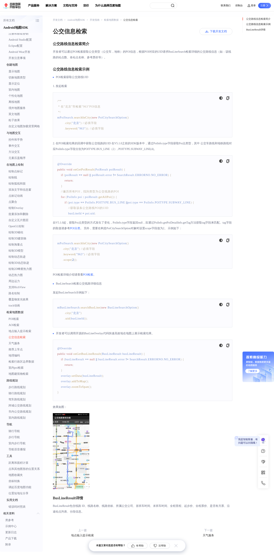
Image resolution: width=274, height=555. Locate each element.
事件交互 (14, 145)
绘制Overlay (16, 208)
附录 (8, 544)
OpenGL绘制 (16, 226)
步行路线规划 (17, 387)
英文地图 (14, 114)
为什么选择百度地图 (108, 5)
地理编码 (14, 355)
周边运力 (14, 281)
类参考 (9, 520)
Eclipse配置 (16, 45)
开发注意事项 (17, 58)
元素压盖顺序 (17, 158)
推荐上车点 (16, 349)
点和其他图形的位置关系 (24, 468)
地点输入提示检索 (20, 331)
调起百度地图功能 (20, 487)
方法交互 (14, 151)
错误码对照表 (17, 506)
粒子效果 (14, 120)
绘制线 (13, 177)
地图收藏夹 (16, 475)
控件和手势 (16, 139)
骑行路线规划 (17, 393)
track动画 (14, 305)
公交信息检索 (17, 337)
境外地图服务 (17, 108)
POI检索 (14, 318)
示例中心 (11, 526)
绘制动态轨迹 (17, 256)
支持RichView (17, 287)
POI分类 (75, 228)
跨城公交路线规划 (20, 405)
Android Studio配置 (20, 39)
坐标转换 (14, 481)
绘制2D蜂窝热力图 (20, 268)
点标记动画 (16, 195)
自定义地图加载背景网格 (24, 126)
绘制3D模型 (16, 250)
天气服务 (14, 343)
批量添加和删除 (18, 214)
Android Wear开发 (19, 51)
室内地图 (14, 89)
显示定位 (14, 83)
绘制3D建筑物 (17, 238)
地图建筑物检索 (18, 373)
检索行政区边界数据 (21, 361)
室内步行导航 (17, 443)
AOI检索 (14, 325)
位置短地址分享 (18, 493)
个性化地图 (16, 95)
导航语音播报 (17, 449)
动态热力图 (16, 275)
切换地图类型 (17, 77)
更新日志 (11, 532)
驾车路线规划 (17, 399)
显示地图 (14, 71)
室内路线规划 (17, 417)
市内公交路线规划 (20, 411)
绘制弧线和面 (17, 183)
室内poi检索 (16, 367)
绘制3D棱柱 (16, 232)
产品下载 (11, 538)
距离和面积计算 (18, 462)
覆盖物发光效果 (18, 299)
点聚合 (13, 201)
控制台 (239, 5)
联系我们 (226, 5)
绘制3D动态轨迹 (19, 262)
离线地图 (14, 101)
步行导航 (14, 437)
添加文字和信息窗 (20, 189)
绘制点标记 (16, 171)
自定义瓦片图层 (18, 220)
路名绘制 (14, 293)
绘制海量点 (16, 244)
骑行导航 (14, 431)
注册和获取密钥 (18, 33)
